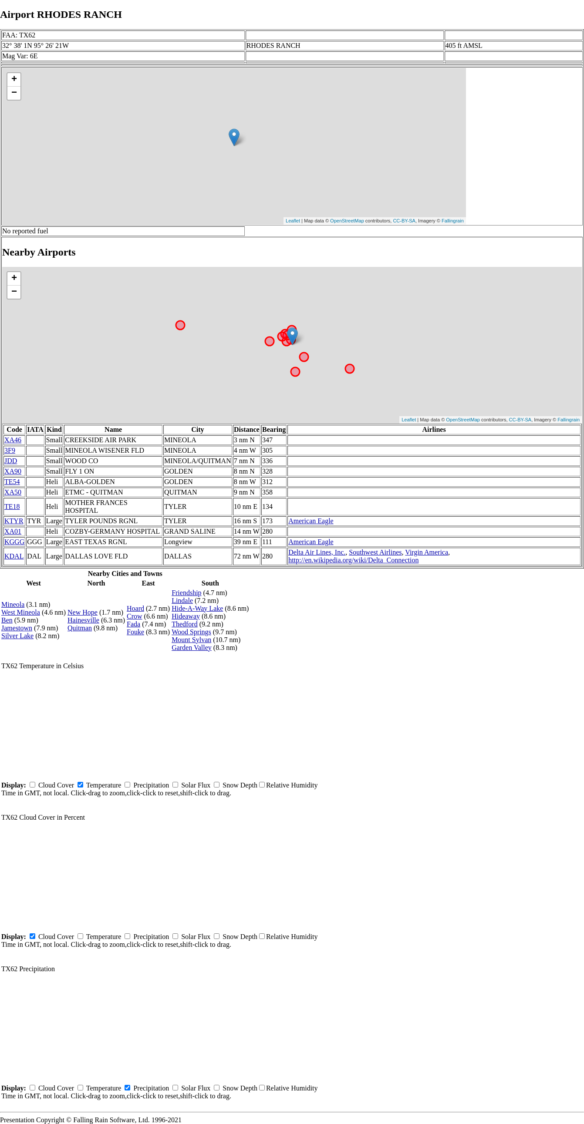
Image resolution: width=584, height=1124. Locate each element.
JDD (10, 460)
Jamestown (16, 628)
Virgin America (426, 552)
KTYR (14, 521)
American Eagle (311, 521)
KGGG (14, 541)
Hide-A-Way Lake (197, 608)
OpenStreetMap (347, 220)
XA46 (12, 440)
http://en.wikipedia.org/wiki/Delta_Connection (353, 560)
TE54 (12, 481)
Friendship (186, 592)
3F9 (9, 450)
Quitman (80, 628)
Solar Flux (195, 785)
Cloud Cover (56, 785)
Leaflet (293, 220)
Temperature (104, 785)
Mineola (12, 604)
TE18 (12, 506)
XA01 (12, 531)
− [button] (14, 93)
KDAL (14, 556)
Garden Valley (192, 647)
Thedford (185, 624)
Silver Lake (17, 635)
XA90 (12, 471)
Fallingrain (453, 220)
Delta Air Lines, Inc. (316, 552)
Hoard (135, 608)
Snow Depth (240, 785)
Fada (133, 624)
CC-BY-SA (404, 220)
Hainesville (83, 620)
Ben (7, 620)
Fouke (135, 632)
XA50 (12, 492)
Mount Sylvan (191, 639)
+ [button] (14, 79)
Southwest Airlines (375, 552)
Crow (134, 616)
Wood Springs (191, 632)
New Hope (83, 612)
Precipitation (151, 785)
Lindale (182, 600)
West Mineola (20, 612)
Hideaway (186, 616)
